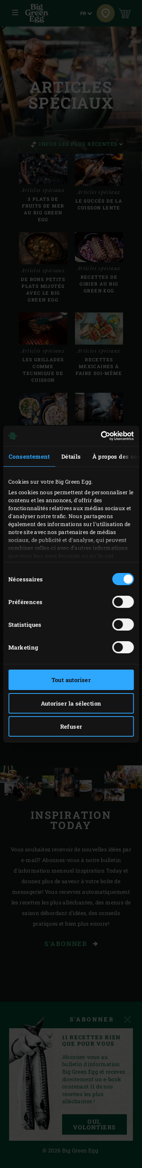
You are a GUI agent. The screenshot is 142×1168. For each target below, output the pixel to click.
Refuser (71, 726)
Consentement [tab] (29, 456)
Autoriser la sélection (71, 703)
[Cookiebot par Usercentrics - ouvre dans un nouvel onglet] (101, 436)
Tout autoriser (71, 680)
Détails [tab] (71, 456)
